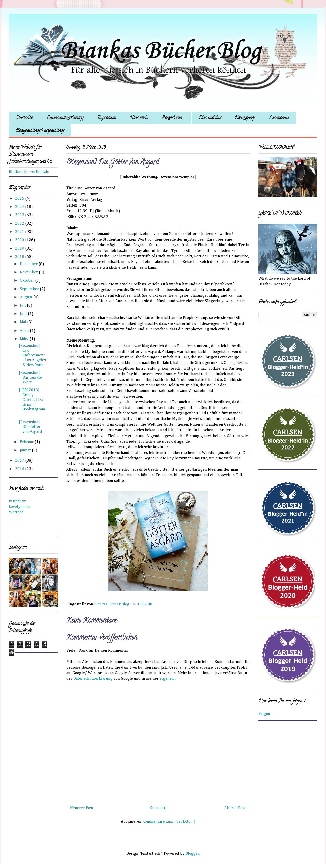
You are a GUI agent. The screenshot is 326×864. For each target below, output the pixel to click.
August (26, 297)
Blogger (192, 854)
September (30, 289)
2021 (20, 232)
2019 (20, 249)
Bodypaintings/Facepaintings (40, 130)
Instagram (17, 501)
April (25, 331)
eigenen (167, 679)
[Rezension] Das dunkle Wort (30, 377)
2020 (20, 240)
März (25, 339)
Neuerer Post (81, 808)
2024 (20, 207)
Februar (27, 442)
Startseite (24, 118)
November (29, 272)
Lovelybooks (20, 507)
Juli (23, 306)
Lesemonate (279, 118)
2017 (20, 461)
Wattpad (16, 512)
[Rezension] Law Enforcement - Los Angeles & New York (32, 355)
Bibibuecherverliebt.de (29, 172)
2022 (20, 224)
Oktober (27, 281)
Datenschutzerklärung (64, 118)
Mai (23, 322)
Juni (24, 314)
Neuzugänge (245, 118)
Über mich (138, 118)
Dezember (29, 264)
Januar (26, 450)
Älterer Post (235, 808)
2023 (20, 215)
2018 (20, 257)
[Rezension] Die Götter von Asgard (30, 427)
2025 (20, 199)
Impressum (106, 118)
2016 (20, 469)
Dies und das (209, 118)
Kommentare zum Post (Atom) (168, 822)
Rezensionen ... (173, 118)
